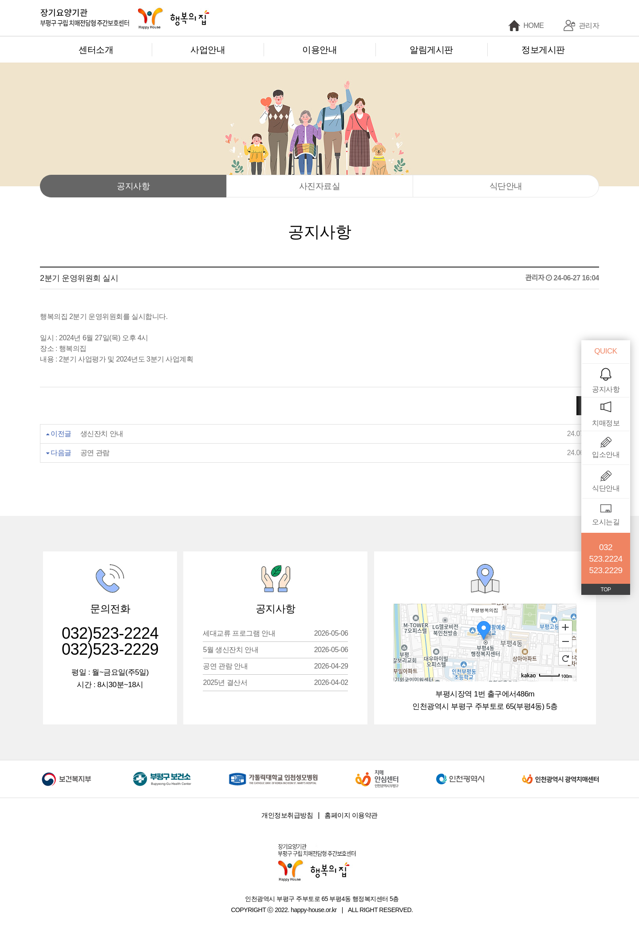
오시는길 (605, 522)
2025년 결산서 (275, 682)
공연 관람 (95, 452)
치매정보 (605, 423)
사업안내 (207, 50)
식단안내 (505, 186)
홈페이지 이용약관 (351, 815)
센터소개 (96, 50)
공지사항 (133, 186)
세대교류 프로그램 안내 (275, 633)
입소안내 (605, 454)
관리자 (589, 25)
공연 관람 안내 (275, 666)
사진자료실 (319, 186)
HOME (534, 25)
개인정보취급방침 (287, 815)
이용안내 (319, 50)
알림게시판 (431, 50)
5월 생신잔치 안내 (275, 649)
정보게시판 (543, 50)
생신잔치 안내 (101, 433)
